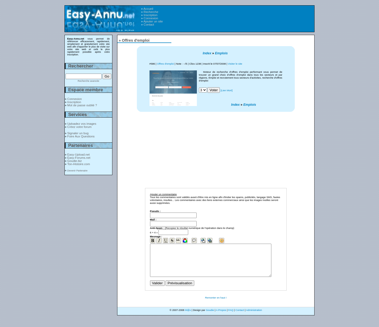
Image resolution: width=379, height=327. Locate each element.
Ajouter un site (153, 21)
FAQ (230, 316)
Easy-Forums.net (79, 157)
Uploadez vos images (81, 123)
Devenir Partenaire (77, 170)
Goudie (210, 316)
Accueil (148, 8)
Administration (254, 316)
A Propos (221, 316)
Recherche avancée (88, 81)
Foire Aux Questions (81, 136)
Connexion (151, 18)
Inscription (150, 15)
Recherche (151, 11)
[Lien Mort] (226, 90)
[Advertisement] (246, 16)
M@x (188, 316)
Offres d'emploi (165, 63)
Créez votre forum (79, 126)
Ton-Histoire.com (78, 164)
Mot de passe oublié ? (82, 105)
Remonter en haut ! (216, 303)
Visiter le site (235, 63)
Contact (149, 24)
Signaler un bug (78, 133)
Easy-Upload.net (78, 154)
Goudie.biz (74, 160)
